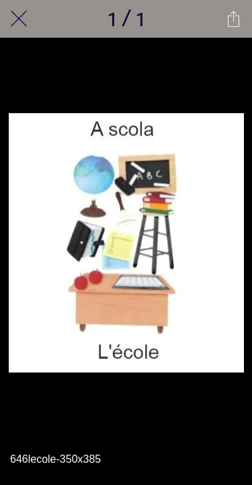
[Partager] (233, 19)
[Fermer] (19, 19)
